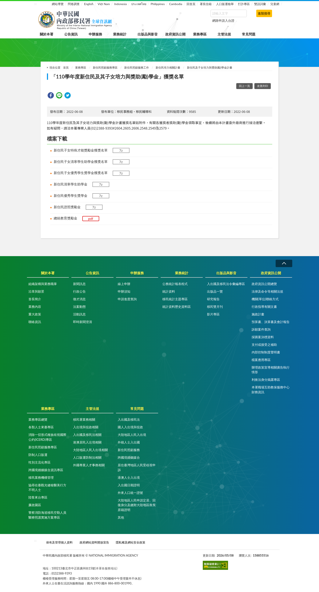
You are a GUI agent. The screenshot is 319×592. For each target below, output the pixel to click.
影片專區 (213, 314)
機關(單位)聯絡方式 (265, 299)
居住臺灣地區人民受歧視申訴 (137, 467)
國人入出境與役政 (130, 427)
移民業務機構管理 (41, 477)
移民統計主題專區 (175, 299)
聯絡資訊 (34, 322)
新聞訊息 (79, 284)
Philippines (158, 4)
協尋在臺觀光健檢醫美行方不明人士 (47, 487)
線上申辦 (124, 284)
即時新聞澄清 (82, 322)
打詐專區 (244, 4)
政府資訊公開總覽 (264, 284)
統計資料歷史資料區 (176, 306)
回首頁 (191, 4)
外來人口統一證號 (130, 493)
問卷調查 (74, 4)
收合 (284, 263)
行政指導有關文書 (264, 306)
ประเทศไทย (138, 4)
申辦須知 (124, 291)
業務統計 (120, 34)
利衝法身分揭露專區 (266, 379)
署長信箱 (206, 4)
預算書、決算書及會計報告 (271, 322)
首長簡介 (34, 299)
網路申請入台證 (223, 20)
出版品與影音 (147, 34)
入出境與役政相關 (85, 427)
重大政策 (34, 314)
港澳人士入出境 (129, 477)
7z (121, 150)
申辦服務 (95, 34)
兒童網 (274, 4)
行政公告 (79, 291)
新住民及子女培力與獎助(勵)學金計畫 (209, 67)
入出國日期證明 (129, 485)
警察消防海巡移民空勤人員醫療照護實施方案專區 (47, 515)
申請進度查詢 (127, 299)
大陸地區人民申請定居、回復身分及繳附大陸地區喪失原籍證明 (137, 505)
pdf (90, 218)
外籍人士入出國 (129, 442)
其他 (121, 517)
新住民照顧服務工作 (136, 67)
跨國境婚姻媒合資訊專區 (45, 470)
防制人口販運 (37, 455)
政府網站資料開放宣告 (94, 542)
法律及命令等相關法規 (267, 291)
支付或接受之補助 (264, 344)
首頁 (66, 67)
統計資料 (168, 291)
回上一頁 (244, 86)
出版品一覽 (215, 291)
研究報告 (213, 299)
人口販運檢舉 (225, 4)
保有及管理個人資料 (59, 542)
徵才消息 (79, 299)
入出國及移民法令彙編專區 (226, 284)
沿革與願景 (36, 291)
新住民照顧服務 (129, 450)
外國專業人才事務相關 (89, 465)
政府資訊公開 (175, 34)
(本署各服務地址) (106, 568)
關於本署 (46, 34)
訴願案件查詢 (261, 329)
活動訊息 (79, 314)
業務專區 (200, 34)
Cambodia (175, 4)
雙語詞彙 (260, 4)
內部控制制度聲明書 (266, 352)
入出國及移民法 (129, 419)
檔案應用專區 (261, 360)
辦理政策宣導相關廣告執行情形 (271, 369)
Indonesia (120, 4)
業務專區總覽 (37, 419)
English (88, 4)
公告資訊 (71, 34)
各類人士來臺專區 (41, 427)
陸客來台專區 (37, 497)
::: (35, 3)
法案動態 (79, 306)
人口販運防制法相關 (87, 457)
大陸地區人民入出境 (132, 435)
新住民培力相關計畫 (168, 67)
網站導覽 (58, 4)
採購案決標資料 (263, 337)
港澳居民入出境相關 (87, 442)
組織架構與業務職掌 (42, 284)
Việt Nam (104, 4)
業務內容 (34, 306)
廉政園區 (34, 505)
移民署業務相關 (84, 419)
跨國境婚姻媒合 (129, 457)
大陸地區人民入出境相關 (90, 450)
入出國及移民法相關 (87, 435)
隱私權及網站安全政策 (130, 542)
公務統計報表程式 (175, 284)
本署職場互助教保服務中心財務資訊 (271, 389)
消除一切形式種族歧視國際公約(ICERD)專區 (47, 437)
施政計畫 (258, 314)
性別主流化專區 (39, 462)
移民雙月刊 (215, 306)
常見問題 (248, 34)
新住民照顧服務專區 (105, 67)
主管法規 (224, 34)
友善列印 (262, 86)
